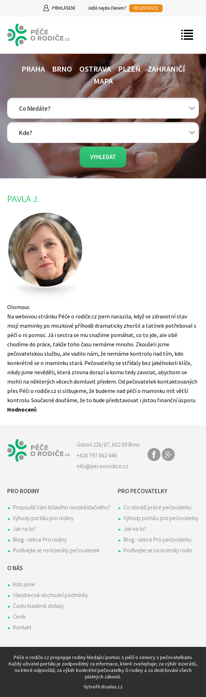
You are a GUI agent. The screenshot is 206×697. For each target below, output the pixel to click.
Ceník (19, 616)
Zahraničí (166, 69)
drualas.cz (112, 686)
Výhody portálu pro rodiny (43, 517)
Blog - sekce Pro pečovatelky (157, 539)
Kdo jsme (24, 584)
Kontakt (22, 627)
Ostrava (95, 69)
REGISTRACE (146, 8)
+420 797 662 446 (97, 455)
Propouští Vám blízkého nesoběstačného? (62, 507)
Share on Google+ (168, 454)
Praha (33, 69)
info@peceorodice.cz (102, 466)
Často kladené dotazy (38, 605)
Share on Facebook (154, 454)
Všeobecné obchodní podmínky (50, 595)
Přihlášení (63, 8)
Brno (62, 69)
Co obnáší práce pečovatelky (157, 507)
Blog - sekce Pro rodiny (40, 539)
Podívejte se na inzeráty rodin (157, 550)
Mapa (103, 81)
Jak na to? (24, 528)
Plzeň (129, 69)
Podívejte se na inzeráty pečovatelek (56, 550)
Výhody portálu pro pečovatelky (160, 517)
